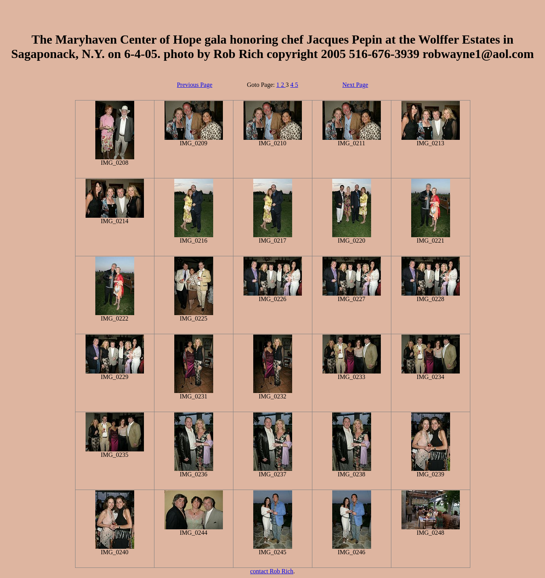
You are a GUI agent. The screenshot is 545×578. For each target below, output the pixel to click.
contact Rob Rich (271, 571)
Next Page (355, 84)
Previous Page (194, 84)
